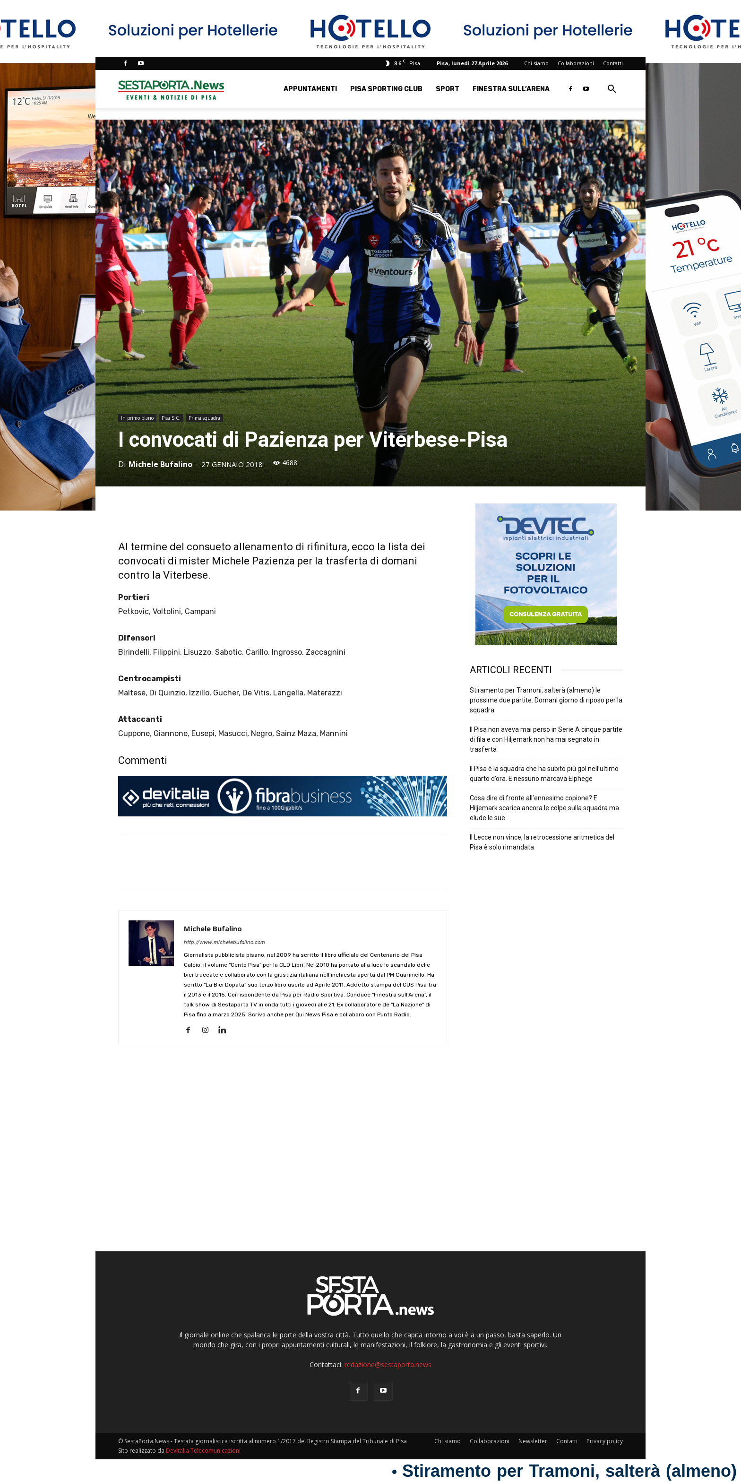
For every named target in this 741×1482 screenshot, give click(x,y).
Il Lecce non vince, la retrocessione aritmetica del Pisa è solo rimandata (542, 842)
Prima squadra (204, 418)
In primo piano (137, 418)
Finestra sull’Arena (511, 89)
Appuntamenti (310, 89)
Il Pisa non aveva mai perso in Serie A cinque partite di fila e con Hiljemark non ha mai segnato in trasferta (546, 739)
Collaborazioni (576, 63)
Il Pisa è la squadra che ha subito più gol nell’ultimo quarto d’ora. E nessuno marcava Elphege (544, 773)
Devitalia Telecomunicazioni (203, 1451)
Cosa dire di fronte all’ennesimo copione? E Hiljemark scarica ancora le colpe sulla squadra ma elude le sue (544, 808)
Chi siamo (536, 63)
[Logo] (171, 89)
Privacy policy (604, 1441)
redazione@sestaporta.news (388, 1364)
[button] (611, 90)
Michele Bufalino (160, 464)
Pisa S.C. (171, 418)
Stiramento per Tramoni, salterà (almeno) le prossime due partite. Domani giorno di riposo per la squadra (546, 700)
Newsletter (532, 1441)
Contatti (613, 63)
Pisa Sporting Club (386, 89)
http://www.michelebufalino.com (224, 942)
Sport (447, 89)
